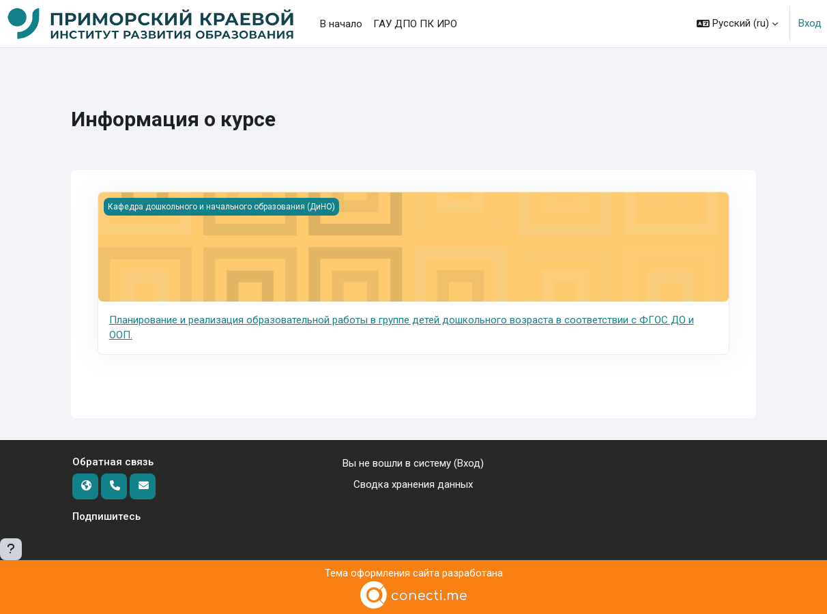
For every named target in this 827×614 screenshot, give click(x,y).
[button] (737, 23)
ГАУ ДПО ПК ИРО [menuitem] (415, 24)
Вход (810, 23)
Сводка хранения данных (413, 484)
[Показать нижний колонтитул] (11, 549)
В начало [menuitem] (341, 24)
